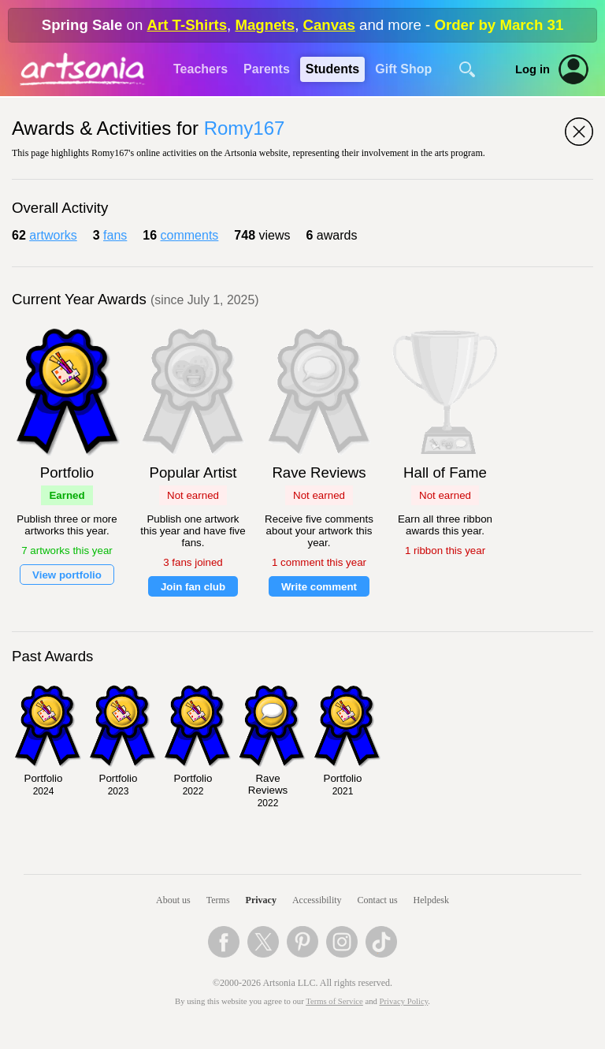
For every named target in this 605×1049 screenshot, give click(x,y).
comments (190, 235)
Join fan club (193, 587)
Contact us (378, 900)
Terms (218, 900)
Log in (532, 69)
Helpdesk (431, 900)
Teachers (200, 69)
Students (332, 69)
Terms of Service (334, 1001)
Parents (266, 69)
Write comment (319, 587)
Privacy (261, 900)
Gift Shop (403, 69)
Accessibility (317, 900)
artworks (52, 235)
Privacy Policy (404, 1001)
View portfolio (67, 575)
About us (173, 900)
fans (115, 235)
